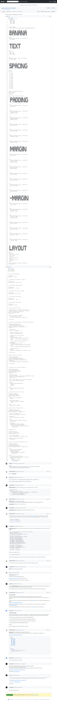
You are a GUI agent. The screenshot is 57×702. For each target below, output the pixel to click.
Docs (30, 699)
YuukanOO (11, 583)
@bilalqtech (14, 473)
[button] (49, 11)
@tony (10, 594)
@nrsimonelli (11, 632)
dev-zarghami (11, 663)
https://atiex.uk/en (17, 671)
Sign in (51, 1)
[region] (28, 141)
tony (10, 572)
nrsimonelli (11, 610)
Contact (32, 699)
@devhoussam (11, 501)
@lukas (10, 568)
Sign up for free (9, 694)
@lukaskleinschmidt (12, 487)
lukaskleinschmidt (7, 8)
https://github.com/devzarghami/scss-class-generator (17, 669)
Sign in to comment (35, 694)
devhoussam (11, 477)
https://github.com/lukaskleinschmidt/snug (15, 602)
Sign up (54, 1)
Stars (14, 11)
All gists (20, 1)
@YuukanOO (13, 594)
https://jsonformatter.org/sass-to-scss (15, 578)
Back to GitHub (25, 1)
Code (3, 11)
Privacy (18, 699)
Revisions (8, 11)
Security (21, 699)
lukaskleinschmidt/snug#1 (13, 605)
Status (24, 699)
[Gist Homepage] (3, 1)
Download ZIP (53, 11)
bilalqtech (10, 463)
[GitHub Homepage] (8, 699)
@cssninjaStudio (11, 504)
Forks (20, 11)
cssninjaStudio (11, 485)
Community (27, 699)
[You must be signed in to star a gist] (49, 8)
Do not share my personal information (44, 699)
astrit (10, 675)
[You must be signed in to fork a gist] (53, 8)
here (33, 606)
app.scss (14, 8)
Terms (16, 699)
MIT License (33, 600)
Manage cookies (36, 699)
